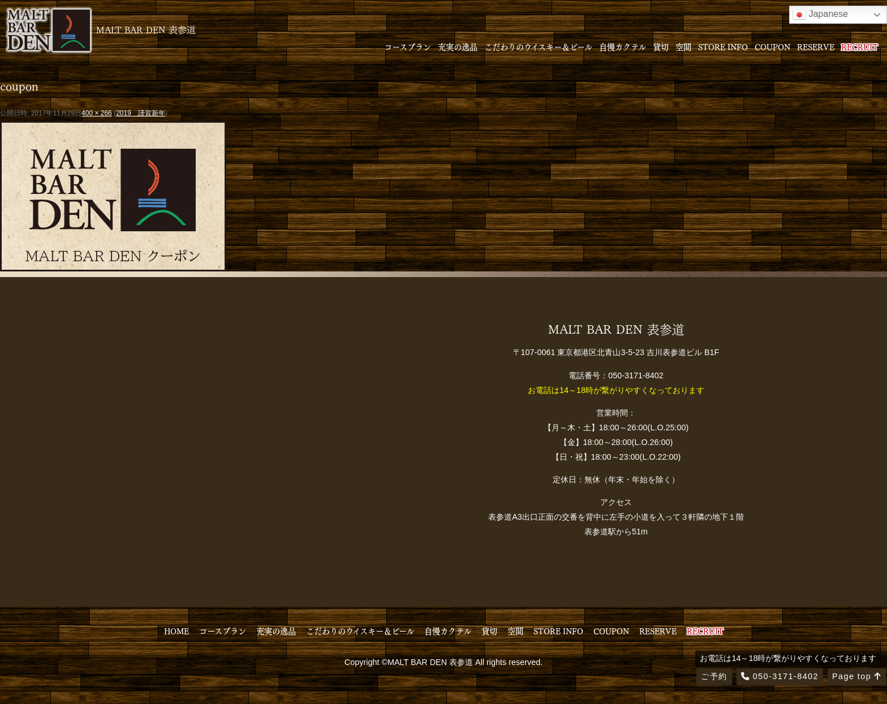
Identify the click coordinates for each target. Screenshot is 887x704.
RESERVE (815, 46)
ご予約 (714, 676)
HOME (176, 630)
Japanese (820, 14)
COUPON (772, 46)
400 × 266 (96, 113)
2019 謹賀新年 (140, 113)
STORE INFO (723, 46)
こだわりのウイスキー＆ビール (538, 46)
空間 (683, 46)
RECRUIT (859, 46)
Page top (856, 676)
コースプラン (407, 46)
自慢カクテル (622, 46)
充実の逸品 (457, 46)
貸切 (661, 46)
